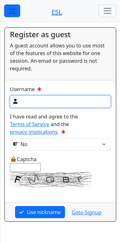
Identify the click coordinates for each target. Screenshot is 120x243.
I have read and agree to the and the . (44, 124)
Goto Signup (86, 212)
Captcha (23, 159)
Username (26, 89)
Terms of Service (29, 124)
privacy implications (34, 131)
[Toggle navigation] (107, 10)
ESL (57, 12)
